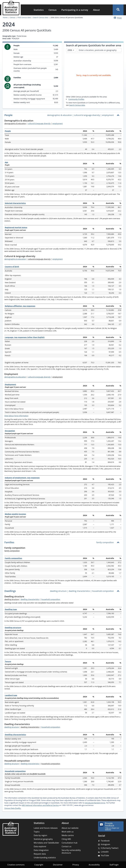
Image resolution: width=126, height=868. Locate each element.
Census (52, 9)
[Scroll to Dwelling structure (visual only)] (26, 597)
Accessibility (94, 864)
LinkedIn (105, 851)
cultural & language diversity (39, 123)
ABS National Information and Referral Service (40, 805)
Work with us (68, 831)
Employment (10, 384)
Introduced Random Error (95, 803)
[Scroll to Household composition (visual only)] (32, 761)
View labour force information (16, 416)
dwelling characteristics (30, 599)
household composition (50, 599)
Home (5, 17)
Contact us (66, 846)
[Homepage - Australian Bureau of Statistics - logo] (11, 7)
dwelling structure (11, 727)
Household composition (15, 771)
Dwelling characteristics (15, 734)
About (96, 9)
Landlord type (11, 695)
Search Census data (40, 17)
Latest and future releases (46, 828)
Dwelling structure (13, 627)
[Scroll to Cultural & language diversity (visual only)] (37, 256)
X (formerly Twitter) (109, 848)
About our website (70, 828)
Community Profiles (76, 99)
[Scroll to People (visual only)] (15, 115)
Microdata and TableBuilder (46, 842)
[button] (118, 9)
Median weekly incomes (15, 514)
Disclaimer (58, 864)
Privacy (75, 864)
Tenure (8, 661)
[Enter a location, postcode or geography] (99, 50)
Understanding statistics (45, 857)
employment (57, 123)
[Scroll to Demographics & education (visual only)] (35, 121)
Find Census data (24, 17)
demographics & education (15, 259)
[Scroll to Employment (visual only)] (20, 374)
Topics (37, 831)
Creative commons (15, 864)
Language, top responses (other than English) (25, 337)
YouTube (105, 855)
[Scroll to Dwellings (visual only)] (18, 591)
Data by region (40, 835)
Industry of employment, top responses (22, 477)
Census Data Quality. (12, 808)
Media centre (68, 835)
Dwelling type (11, 609)
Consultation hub (69, 842)
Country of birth (12, 266)
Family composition (13, 558)
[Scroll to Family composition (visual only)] (27, 548)
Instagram (105, 844)
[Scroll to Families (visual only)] (16, 542)
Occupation (10, 431)
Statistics (39, 9)
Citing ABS (66, 839)
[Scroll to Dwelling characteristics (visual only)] (32, 724)
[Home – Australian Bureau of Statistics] (10, 828)
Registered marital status (16, 227)
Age (6, 162)
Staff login (114, 864)
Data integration (41, 850)
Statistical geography (43, 839)
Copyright (38, 864)
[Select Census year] (71, 50)
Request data (40, 853)
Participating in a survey (74, 9)
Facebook (105, 840)
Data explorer (40, 846)
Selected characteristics (15, 203)
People (8, 131)
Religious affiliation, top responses (20, 306)
